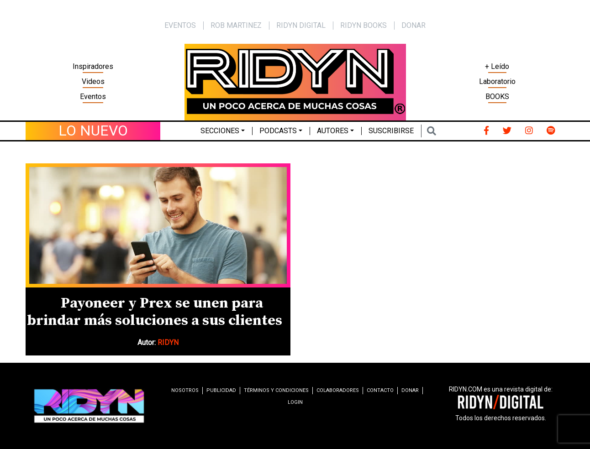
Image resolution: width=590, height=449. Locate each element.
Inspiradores (93, 66)
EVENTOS (180, 25)
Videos (93, 81)
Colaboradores (337, 390)
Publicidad (221, 390)
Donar (413, 25)
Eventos (93, 96)
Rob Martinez (236, 25)
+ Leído (497, 66)
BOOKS (497, 96)
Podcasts (278, 130)
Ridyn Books (363, 25)
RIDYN (168, 342)
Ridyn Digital (301, 25)
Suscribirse (391, 130)
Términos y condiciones (276, 390)
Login (295, 402)
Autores (332, 130)
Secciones (219, 130)
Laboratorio (497, 81)
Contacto (380, 390)
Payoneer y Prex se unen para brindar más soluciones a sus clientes (154, 312)
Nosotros (185, 390)
